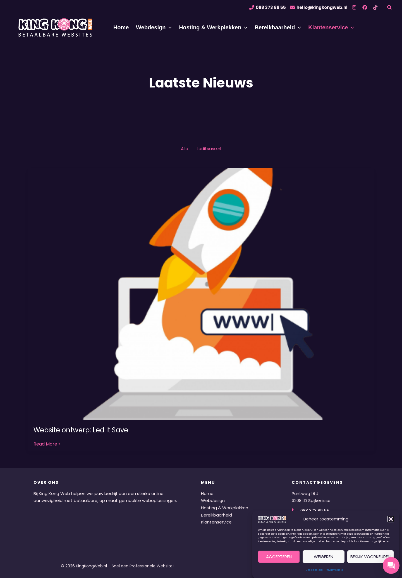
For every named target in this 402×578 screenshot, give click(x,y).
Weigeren (323, 557)
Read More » (47, 444)
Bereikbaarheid (216, 515)
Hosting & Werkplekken (224, 508)
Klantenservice (216, 522)
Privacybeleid (334, 570)
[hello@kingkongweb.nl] (319, 7)
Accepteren (279, 557)
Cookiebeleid (314, 570)
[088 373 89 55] (267, 7)
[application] (171, 27)
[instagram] (355, 7)
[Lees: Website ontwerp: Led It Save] (201, 294)
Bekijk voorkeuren (370, 557)
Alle (184, 148)
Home (207, 493)
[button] (391, 519)
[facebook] (365, 7)
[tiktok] (376, 7)
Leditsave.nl (209, 148)
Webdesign (213, 500)
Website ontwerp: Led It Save (81, 430)
